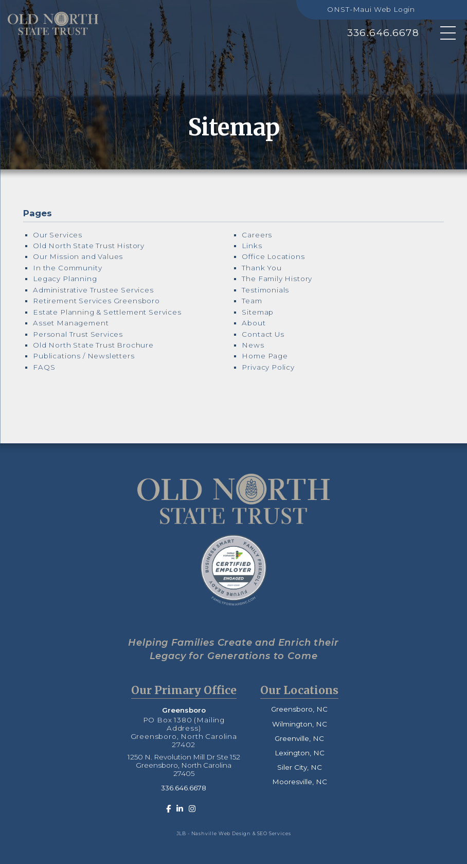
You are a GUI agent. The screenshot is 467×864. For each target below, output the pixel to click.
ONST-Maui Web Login (371, 9)
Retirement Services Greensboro (96, 301)
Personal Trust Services (78, 334)
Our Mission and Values (78, 256)
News (253, 345)
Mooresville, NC (299, 781)
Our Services (57, 235)
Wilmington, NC (299, 724)
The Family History (277, 278)
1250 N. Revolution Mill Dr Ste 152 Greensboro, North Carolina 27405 (184, 765)
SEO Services (274, 833)
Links (252, 245)
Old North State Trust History (89, 245)
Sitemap (258, 312)
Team (252, 301)
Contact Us (263, 334)
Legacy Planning (65, 278)
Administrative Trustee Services (93, 290)
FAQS (44, 367)
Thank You (261, 268)
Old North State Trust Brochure (93, 345)
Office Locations (273, 256)
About (253, 323)
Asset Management (71, 323)
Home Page (265, 356)
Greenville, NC (299, 738)
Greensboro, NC (299, 709)
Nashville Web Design (221, 833)
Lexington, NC (300, 753)
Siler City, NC (299, 767)
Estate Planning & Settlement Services (107, 312)
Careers (257, 235)
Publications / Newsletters (83, 356)
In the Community (67, 268)
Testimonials (265, 290)
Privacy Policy (268, 367)
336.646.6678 (383, 33)
